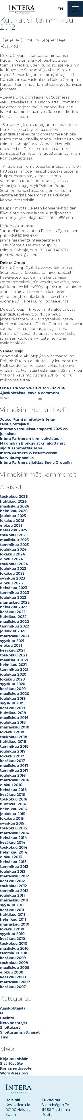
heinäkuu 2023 (13, 588)
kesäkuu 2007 (13, 987)
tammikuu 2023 (14, 593)
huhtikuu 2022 (13, 617)
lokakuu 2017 (12, 756)
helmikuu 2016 (13, 809)
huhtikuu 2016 (13, 804)
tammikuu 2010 (14, 953)
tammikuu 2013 (14, 867)
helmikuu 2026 (14, 511)
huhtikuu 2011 (12, 915)
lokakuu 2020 (12, 679)
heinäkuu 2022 (13, 607)
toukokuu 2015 (13, 828)
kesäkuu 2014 (12, 842)
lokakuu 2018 (12, 732)
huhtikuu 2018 (13, 742)
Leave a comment (42, 393)
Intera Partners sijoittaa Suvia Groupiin (35, 462)
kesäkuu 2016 (12, 795)
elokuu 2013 (11, 857)
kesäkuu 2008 (13, 977)
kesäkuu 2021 (12, 650)
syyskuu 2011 (12, 905)
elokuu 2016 (11, 785)
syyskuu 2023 (12, 578)
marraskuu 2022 (15, 602)
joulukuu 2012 (12, 871)
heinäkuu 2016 (13, 790)
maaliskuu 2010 (14, 948)
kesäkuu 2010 (12, 939)
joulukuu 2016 (13, 775)
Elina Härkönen (14, 388)
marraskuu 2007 (15, 982)
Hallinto (7, 1018)
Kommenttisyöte (16, 1068)
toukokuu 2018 (13, 737)
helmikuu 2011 (13, 919)
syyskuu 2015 (12, 823)
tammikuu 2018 (14, 746)
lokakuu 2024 (12, 554)
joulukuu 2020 (13, 674)
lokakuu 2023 (12, 573)
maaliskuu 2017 (14, 766)
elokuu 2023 (11, 583)
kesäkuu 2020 (13, 689)
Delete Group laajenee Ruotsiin (33, 43)
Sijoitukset (10, 1027)
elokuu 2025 (11, 525)
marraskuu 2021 (14, 636)
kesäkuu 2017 (12, 761)
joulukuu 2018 (13, 722)
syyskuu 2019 (12, 703)
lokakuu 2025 (12, 521)
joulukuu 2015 (12, 814)
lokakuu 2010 (12, 929)
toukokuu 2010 (13, 943)
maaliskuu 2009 (14, 968)
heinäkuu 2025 (13, 530)
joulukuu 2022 (13, 597)
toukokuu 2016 (13, 799)
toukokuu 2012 (13, 886)
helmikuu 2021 (13, 665)
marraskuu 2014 (14, 833)
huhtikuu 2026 (13, 501)
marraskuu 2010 (14, 924)
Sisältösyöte (11, 1063)
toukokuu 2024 (14, 564)
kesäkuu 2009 (13, 958)
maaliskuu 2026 (14, 506)
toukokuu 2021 (13, 655)
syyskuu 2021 (12, 641)
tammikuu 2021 (14, 669)
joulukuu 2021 (12, 631)
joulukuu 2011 (12, 895)
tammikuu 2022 (14, 626)
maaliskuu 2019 (14, 718)
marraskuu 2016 (14, 780)
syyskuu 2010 (12, 934)
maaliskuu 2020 (14, 694)
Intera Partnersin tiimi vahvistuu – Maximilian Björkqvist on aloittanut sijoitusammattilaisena (32, 444)
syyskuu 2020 (12, 684)
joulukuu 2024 (13, 549)
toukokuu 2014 (13, 847)
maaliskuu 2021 (14, 660)
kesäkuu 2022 (12, 612)
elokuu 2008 (11, 972)
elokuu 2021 (11, 645)
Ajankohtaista (12, 393)
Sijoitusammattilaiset (20, 1032)
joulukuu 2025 (13, 516)
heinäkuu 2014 (13, 838)
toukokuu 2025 (13, 535)
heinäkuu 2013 (13, 862)
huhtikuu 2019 (13, 713)
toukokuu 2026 (14, 496)
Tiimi (5, 1037)
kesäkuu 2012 (12, 881)
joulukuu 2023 (13, 569)
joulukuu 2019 (13, 698)
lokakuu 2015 (12, 818)
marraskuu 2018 (14, 727)
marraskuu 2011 (14, 900)
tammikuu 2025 (14, 545)
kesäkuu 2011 (12, 910)
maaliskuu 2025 (14, 540)
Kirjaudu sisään (14, 1059)
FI (1, 1013)
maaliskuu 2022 (14, 622)
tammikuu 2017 (14, 770)
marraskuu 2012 (14, 876)
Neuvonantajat (13, 1023)
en (60, 9)
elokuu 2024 (11, 559)
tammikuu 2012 (14, 891)
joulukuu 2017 (13, 751)
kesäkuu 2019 (12, 708)
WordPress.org (14, 1073)
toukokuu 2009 (14, 963)
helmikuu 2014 (13, 852)
